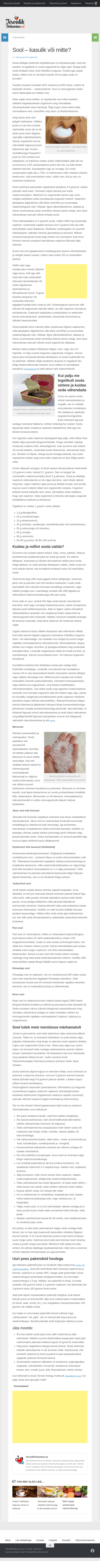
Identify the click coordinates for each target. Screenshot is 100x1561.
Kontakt (40, 1543)
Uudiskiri (53, 1543)
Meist (7, 1543)
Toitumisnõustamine (85, 1543)
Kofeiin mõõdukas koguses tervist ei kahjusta (21, 1505)
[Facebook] (92, 1554)
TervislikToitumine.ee (27, 57)
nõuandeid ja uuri (74, 1375)
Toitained (89, 3)
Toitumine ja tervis (58, 3)
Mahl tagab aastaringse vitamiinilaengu (70, 1505)
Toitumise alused (11, 3)
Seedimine (76, 3)
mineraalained (31, 368)
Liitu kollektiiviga (23, 1543)
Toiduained (19, 37)
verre (53, 720)
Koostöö (66, 1543)
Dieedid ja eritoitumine (34, 3)
